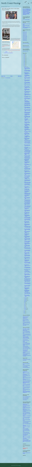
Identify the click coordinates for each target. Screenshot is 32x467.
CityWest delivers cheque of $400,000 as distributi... (27, 112)
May (24, 304)
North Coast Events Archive (26, 43)
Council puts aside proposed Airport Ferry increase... (27, 187)
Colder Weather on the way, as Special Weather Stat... (27, 92)
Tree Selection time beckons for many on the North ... (27, 265)
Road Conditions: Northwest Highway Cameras (26, 330)
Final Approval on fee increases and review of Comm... (27, 171)
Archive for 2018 (25, 38)
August (25, 301)
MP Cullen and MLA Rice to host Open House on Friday (27, 174)
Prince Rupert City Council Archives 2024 (26, 325)
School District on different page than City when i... (27, 156)
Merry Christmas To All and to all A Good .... (27, 96)
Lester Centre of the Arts (26, 397)
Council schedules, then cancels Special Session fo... (27, 293)
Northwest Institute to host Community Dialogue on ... (27, 284)
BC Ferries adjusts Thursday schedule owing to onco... (27, 165)
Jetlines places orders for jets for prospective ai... (27, 176)
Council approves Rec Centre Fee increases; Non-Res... (27, 114)
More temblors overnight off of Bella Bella (27, 132)
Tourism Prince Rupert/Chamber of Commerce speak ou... (27, 101)
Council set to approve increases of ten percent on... (27, 185)
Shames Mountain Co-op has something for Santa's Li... (27, 191)
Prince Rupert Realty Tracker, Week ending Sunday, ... (27, 296)
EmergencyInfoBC (25, 342)
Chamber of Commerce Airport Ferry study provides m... (27, 139)
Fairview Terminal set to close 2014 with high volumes (27, 237)
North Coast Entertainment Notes (27, 396)
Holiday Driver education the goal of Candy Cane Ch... (27, 256)
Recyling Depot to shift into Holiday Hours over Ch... (27, 193)
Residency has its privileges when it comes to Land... (27, 182)
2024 (24, 54)
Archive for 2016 (25, 40)
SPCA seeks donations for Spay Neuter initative (27, 241)
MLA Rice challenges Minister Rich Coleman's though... (27, 243)
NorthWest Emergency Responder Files (25, 317)
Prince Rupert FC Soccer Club (26, 433)
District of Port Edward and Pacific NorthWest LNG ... (27, 202)
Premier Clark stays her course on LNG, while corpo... (27, 258)
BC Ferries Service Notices (26, 338)
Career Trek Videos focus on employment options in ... (27, 268)
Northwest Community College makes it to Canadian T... (26, 288)
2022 (24, 56)
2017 (24, 62)
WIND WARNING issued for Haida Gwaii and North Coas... (27, 110)
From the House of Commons (26, 365)
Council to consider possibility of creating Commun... (27, 178)
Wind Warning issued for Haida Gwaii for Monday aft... (27, 220)
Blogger (20, 465)
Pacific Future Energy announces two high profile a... (26, 253)
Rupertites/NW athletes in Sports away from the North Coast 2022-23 (27, 441)
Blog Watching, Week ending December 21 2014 (27, 134)
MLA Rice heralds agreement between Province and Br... (26, 127)
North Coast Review (10, 3)
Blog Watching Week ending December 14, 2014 (27, 222)
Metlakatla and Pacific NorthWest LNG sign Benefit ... (27, 154)
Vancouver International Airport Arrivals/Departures (26, 354)
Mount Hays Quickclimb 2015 (26, 412)
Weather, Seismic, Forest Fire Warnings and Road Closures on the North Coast (26, 392)
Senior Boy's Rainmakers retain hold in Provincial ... (27, 263)
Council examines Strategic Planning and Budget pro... (27, 181)
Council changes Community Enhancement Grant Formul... (26, 119)
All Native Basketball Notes (26, 429)
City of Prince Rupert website (26, 331)
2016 (24, 63)
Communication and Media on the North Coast (26, 374)
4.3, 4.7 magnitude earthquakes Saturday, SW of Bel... (27, 136)
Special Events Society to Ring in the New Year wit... (27, 78)
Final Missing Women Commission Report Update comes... (26, 291)
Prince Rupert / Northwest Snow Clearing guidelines (26, 27)
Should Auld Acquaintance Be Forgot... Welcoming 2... (27, 71)
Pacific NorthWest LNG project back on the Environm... (27, 162)
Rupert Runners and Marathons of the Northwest (26, 438)
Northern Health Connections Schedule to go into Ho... (27, 148)
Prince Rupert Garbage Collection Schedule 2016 (26, 337)
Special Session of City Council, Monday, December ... (27, 208)
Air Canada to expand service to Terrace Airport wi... (27, 272)
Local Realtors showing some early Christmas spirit (27, 246)
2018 (24, 61)
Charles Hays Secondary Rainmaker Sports (26, 404)
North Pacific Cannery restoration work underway (26, 234)
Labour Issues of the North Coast (27, 380)
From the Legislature (25, 366)
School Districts (24, 360)
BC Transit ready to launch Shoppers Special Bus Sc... (27, 281)
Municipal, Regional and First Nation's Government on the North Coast (26, 382)
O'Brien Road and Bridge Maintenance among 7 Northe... (27, 239)
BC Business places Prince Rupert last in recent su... (27, 141)
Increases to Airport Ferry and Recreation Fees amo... (27, 211)
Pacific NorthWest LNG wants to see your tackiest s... (27, 196)
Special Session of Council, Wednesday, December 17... (27, 169)
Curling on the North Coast (26, 432)
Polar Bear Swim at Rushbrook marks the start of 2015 (27, 73)
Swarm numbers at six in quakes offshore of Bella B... (27, 105)
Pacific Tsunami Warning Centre (26, 348)
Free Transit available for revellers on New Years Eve (27, 83)
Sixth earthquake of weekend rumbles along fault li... (27, 130)
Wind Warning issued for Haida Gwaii (27, 167)
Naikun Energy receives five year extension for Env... (27, 279)
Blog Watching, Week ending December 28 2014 (27, 90)
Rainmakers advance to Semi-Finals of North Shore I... (27, 225)
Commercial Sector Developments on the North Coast (26, 372)
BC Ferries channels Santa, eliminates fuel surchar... (27, 200)
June (25, 303)
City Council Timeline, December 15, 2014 (26, 189)
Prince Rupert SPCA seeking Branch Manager (27, 150)
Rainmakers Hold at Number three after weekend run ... (26, 160)
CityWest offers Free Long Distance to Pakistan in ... (27, 158)
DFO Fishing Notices (25, 339)
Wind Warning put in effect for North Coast (27, 270)
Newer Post (3, 76)
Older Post (19, 76)
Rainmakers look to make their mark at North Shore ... (27, 248)
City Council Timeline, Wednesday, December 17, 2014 (27, 122)
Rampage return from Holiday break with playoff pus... (27, 94)
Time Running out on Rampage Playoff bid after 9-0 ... (27, 76)
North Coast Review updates (26, 19)
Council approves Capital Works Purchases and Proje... (27, 117)
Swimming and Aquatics (25, 422)
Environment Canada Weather (26, 343)
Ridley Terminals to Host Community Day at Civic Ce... (27, 145)
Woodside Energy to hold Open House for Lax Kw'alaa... (27, 277)
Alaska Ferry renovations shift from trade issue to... (27, 103)
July (24, 302)
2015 (24, 64)
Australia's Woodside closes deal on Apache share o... (27, 206)
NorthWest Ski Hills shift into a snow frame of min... (27, 81)
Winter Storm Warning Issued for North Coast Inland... (27, 68)
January (25, 309)
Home (11, 76)
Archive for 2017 (25, 39)
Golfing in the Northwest (25, 439)
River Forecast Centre (25, 349)
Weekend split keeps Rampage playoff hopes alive (27, 274)
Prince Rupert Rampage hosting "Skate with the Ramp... (27, 230)
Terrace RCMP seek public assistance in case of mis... (27, 286)
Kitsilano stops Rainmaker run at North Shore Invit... (27, 217)
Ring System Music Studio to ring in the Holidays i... (27, 151)
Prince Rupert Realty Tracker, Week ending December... (27, 87)
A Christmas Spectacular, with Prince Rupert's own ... (27, 143)
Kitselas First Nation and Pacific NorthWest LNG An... (27, 108)
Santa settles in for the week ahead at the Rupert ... (26, 213)
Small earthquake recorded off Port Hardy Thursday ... (27, 227)
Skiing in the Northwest (25, 428)
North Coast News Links (26, 316)
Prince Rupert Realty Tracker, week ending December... (27, 216)
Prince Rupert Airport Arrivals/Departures (25, 350)
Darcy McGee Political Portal (26, 367)
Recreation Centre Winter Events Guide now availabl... (27, 232)
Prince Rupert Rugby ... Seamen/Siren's (25, 434)
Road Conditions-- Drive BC (26, 328)
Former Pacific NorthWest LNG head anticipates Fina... (27, 251)
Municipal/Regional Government (26, 359)
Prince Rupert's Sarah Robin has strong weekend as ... (26, 260)
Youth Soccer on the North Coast (27, 421)
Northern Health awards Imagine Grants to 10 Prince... (27, 198)
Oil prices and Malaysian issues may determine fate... (27, 204)
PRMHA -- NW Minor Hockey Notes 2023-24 (26, 409)
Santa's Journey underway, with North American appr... (27, 99)
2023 (24, 55)
